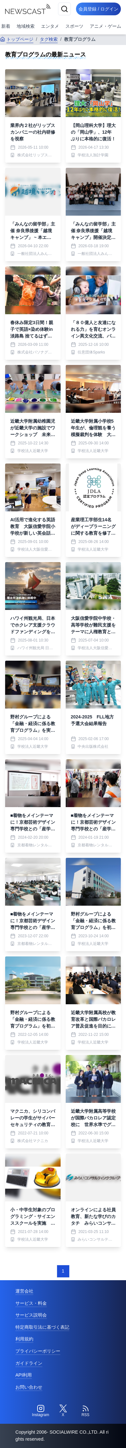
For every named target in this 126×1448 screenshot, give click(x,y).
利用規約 (24, 1338)
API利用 (23, 1374)
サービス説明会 (31, 1315)
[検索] (64, 9)
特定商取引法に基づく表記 (42, 1327)
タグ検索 (49, 39)
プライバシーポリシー (37, 1351)
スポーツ (74, 26)
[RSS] (85, 1411)
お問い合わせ (28, 1387)
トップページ (16, 39)
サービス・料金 (31, 1303)
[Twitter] (63, 1411)
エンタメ (50, 26)
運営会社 (24, 1291)
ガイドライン (28, 1363)
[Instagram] (40, 1411)
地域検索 (26, 26)
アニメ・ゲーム (105, 26)
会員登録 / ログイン (98, 8)
